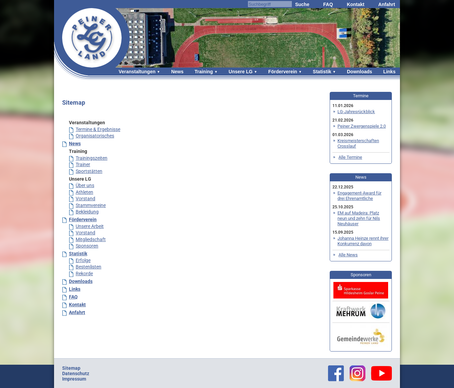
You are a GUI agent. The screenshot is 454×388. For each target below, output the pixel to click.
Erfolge (83, 260)
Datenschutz (75, 373)
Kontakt (355, 4)
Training (204, 71)
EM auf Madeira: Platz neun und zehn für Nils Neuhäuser (358, 218)
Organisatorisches (95, 135)
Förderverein (282, 71)
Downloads (359, 71)
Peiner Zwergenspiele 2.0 (361, 126)
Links (389, 71)
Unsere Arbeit (90, 226)
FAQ (328, 4)
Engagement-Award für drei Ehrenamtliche (359, 195)
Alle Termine (350, 157)
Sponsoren (87, 246)
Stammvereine (91, 205)
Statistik (322, 71)
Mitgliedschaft (91, 239)
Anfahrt (386, 4)
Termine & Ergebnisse (98, 129)
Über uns (85, 185)
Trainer (83, 164)
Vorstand (85, 198)
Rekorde (84, 273)
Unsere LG (241, 71)
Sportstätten (89, 171)
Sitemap (71, 368)
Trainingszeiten (91, 158)
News (177, 71)
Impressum (74, 379)
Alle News (348, 254)
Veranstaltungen (137, 71)
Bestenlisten (88, 266)
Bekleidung (87, 211)
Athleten (84, 192)
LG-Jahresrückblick (356, 111)
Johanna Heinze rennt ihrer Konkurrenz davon (362, 241)
